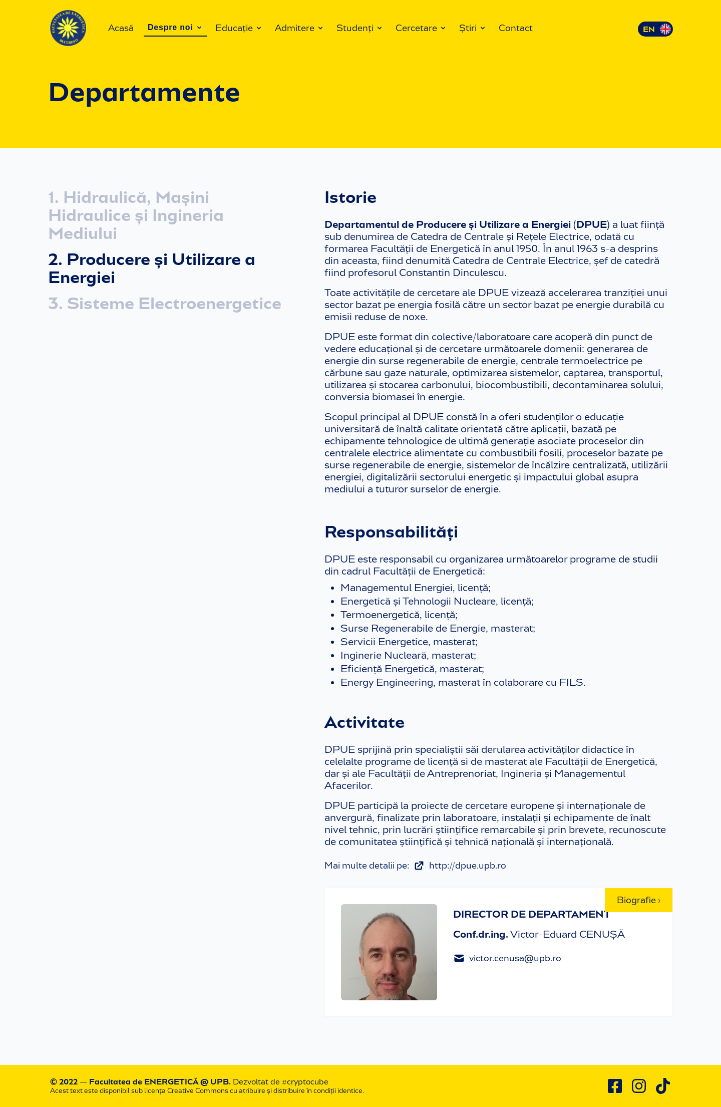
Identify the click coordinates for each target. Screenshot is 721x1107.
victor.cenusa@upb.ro (507, 958)
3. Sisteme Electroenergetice (164, 304)
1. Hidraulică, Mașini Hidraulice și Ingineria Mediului (136, 215)
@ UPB (214, 1081)
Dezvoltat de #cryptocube (280, 1081)
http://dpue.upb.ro (459, 866)
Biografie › (638, 900)
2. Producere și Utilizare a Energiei (151, 268)
